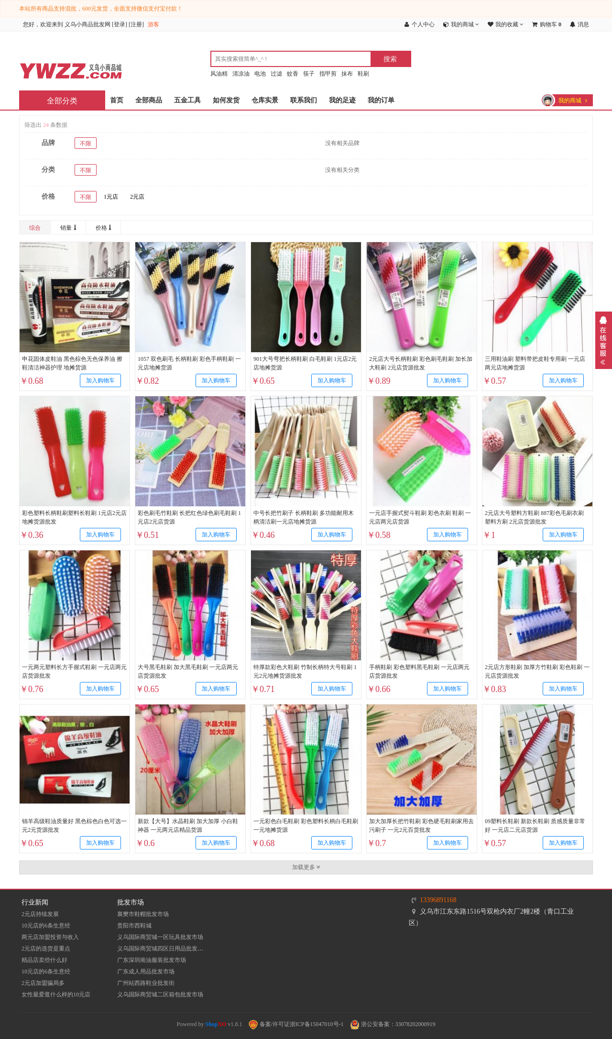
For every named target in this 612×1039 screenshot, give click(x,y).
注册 (136, 24)
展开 (603, 340)
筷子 (309, 73)
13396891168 (438, 900)
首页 (116, 100)
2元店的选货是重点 (46, 948)
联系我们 (303, 100)
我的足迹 (342, 100)
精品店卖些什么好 (44, 960)
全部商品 (148, 100)
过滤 (276, 73)
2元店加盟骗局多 (43, 983)
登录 (119, 24)
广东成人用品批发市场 (146, 971)
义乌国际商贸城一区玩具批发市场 (160, 937)
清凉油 (241, 73)
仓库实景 (264, 100)
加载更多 (306, 867)
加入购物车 (100, 380)
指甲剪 (328, 73)
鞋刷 (363, 73)
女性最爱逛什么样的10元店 (56, 994)
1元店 (111, 196)
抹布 (347, 73)
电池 (260, 73)
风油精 (219, 73)
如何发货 (226, 100)
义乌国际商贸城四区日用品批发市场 (163, 948)
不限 (85, 143)
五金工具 (187, 100)
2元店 (137, 196)
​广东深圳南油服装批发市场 (151, 960)
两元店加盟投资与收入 (50, 937)
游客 (153, 24)
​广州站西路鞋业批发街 (146, 983)
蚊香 (292, 73)
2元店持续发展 (40, 914)
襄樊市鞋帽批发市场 (143, 914)
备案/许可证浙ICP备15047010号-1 (296, 1024)
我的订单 (381, 100)
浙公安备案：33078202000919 (393, 1024)
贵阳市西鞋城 (134, 925)
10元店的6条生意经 (46, 925)
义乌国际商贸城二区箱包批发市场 (160, 994)
